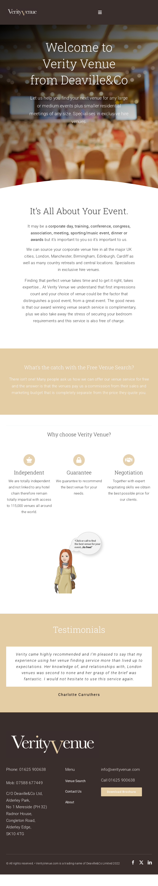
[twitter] (141, 862)
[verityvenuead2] (79, 536)
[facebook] (133, 862)
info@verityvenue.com (120, 769)
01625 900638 (32, 769)
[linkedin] (150, 862)
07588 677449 (29, 782)
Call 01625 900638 (118, 780)
